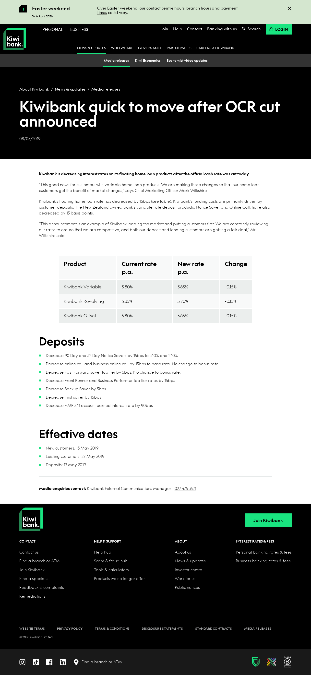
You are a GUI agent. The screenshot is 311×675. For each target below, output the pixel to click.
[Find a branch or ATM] (97, 661)
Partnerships (179, 48)
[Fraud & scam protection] (256, 662)
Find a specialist (34, 578)
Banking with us (222, 28)
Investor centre (188, 569)
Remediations (32, 596)
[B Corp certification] (287, 662)
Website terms (32, 628)
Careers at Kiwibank (215, 48)
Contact (194, 28)
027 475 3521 (185, 488)
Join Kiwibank (268, 520)
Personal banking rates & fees (264, 552)
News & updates (91, 48)
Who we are (122, 48)
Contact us (29, 552)
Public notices (187, 587)
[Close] (290, 8)
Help (177, 28)
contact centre (160, 8)
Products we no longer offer (119, 578)
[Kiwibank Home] (14, 39)
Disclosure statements (162, 628)
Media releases (105, 89)
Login (278, 29)
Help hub (102, 552)
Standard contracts (213, 628)
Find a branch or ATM (39, 560)
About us (183, 552)
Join (164, 28)
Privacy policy (70, 628)
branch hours (198, 8)
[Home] (31, 515)
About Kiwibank (34, 89)
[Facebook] (49, 661)
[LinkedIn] (63, 661)
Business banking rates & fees (263, 560)
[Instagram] (22, 661)
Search (251, 28)
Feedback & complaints (41, 587)
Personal (53, 29)
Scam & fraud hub (111, 560)
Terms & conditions (112, 628)
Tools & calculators (111, 569)
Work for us (185, 578)
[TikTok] (36, 661)
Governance (150, 48)
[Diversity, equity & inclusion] (271, 662)
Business (79, 29)
